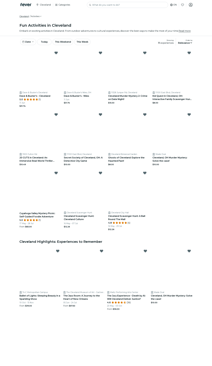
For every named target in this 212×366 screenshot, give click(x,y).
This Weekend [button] (64, 42)
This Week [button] (84, 42)
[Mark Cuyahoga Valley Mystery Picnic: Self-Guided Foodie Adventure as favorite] (56, 173)
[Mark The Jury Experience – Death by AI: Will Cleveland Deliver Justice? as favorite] (145, 251)
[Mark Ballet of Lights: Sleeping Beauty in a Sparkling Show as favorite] (57, 251)
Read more (185, 31)
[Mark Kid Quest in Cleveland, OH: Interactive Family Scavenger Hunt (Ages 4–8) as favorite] (189, 53)
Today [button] (44, 42)
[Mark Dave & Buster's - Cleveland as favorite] (56, 53)
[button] (36, 16)
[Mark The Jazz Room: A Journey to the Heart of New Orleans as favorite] (101, 251)
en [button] (173, 5)
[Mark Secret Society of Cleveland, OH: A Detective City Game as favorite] (100, 115)
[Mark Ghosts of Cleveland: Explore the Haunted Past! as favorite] (145, 115)
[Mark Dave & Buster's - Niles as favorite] (100, 53)
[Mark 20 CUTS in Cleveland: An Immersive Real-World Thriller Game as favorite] (56, 115)
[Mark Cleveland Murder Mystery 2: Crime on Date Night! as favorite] (145, 53)
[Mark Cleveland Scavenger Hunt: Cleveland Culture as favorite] (100, 173)
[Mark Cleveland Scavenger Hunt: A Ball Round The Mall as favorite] (145, 173)
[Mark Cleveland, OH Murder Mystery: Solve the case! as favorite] (189, 115)
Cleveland (24, 16)
